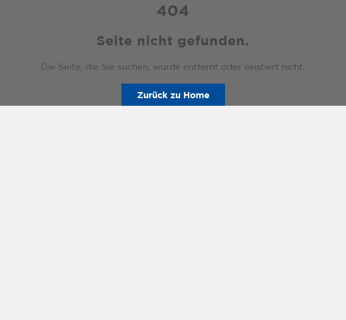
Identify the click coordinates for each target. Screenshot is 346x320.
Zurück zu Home (173, 95)
